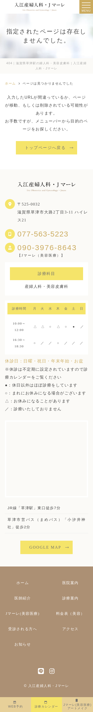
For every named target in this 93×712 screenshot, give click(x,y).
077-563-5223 (42, 234)
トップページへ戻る (45, 148)
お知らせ (22, 644)
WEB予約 (15, 704)
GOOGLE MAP (45, 547)
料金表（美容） (70, 614)
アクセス (70, 629)
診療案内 (70, 598)
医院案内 (70, 583)
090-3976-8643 (47, 247)
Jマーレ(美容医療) (77, 704)
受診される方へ (22, 629)
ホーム (22, 583)
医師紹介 (22, 598)
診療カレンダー (46, 704)
